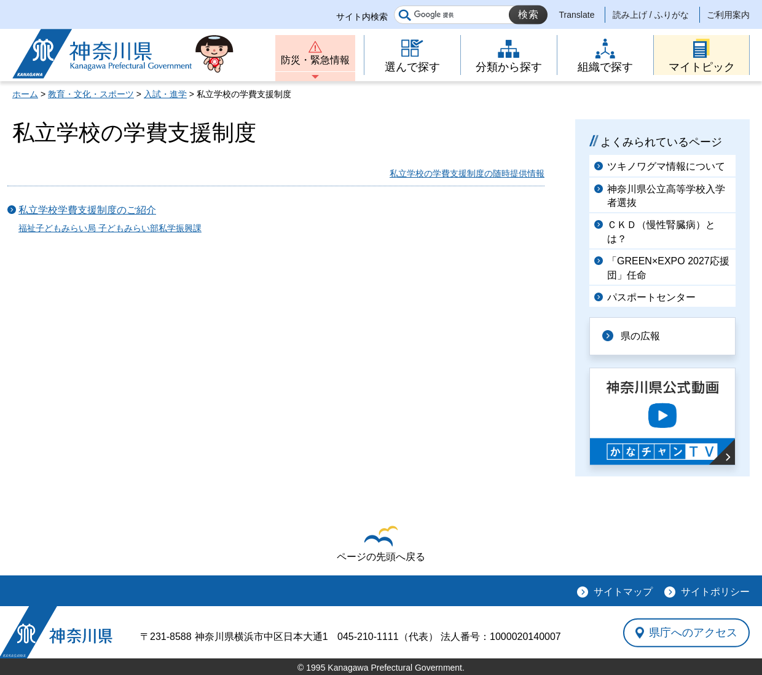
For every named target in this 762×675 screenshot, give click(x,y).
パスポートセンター (651, 297)
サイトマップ (623, 591)
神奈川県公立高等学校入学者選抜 (666, 196)
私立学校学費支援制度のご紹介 (87, 210)
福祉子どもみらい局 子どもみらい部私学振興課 (110, 228)
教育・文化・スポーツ (91, 94)
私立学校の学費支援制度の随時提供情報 (467, 173)
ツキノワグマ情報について (666, 166)
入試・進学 (165, 94)
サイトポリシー (715, 591)
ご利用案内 (728, 15)
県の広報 (640, 336)
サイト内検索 (362, 17)
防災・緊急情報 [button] (315, 60)
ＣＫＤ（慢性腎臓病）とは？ (661, 231)
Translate (577, 15)
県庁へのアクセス (693, 632)
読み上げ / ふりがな (651, 15)
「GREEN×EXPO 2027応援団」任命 (668, 268)
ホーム (25, 94)
